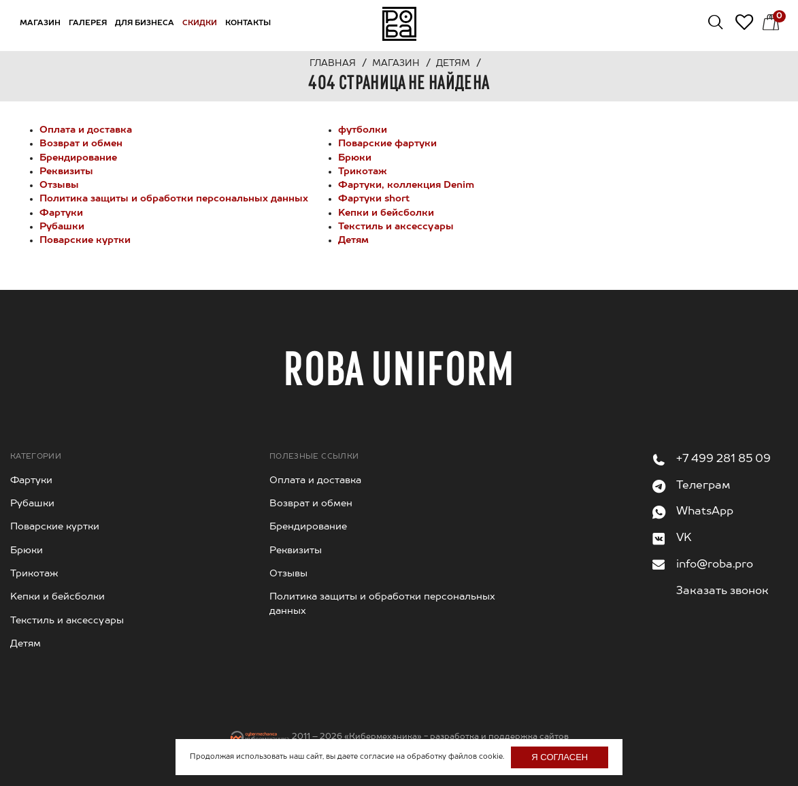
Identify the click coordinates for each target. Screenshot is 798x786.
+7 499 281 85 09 (723, 459)
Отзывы (59, 185)
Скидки (199, 23)
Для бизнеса (144, 23)
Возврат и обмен (80, 143)
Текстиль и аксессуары (396, 226)
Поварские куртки (85, 240)
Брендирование (78, 158)
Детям (353, 240)
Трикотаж (362, 171)
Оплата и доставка (85, 130)
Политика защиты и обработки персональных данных (173, 198)
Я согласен (559, 757)
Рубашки (61, 226)
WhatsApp (704, 511)
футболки (362, 130)
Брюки (354, 158)
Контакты (248, 23)
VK (684, 538)
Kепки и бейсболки (386, 213)
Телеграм (703, 485)
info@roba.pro (714, 564)
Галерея (88, 23)
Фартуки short (374, 198)
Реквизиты (66, 171)
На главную (399, 24)
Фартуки (61, 213)
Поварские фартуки (387, 143)
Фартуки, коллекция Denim (406, 185)
